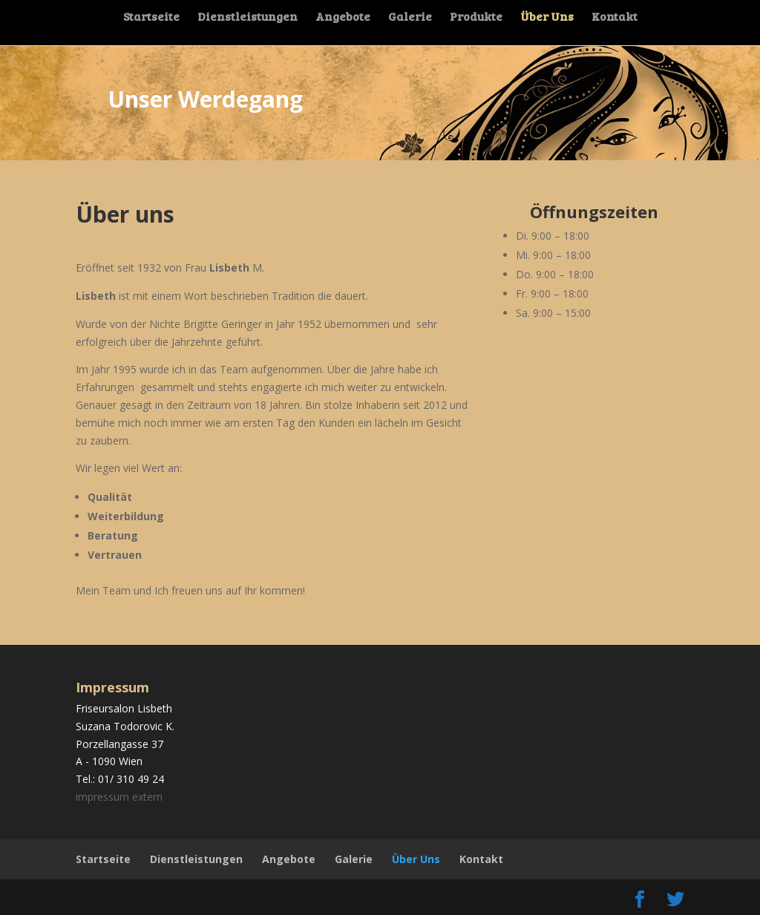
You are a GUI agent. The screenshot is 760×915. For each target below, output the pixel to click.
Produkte (477, 18)
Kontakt (617, 18)
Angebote (342, 18)
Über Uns (548, 18)
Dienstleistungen (246, 18)
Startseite (149, 18)
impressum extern (119, 797)
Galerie (410, 18)
